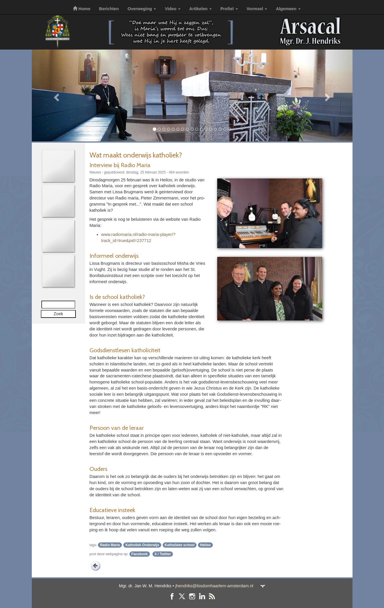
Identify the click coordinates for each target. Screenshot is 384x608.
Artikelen (200, 8)
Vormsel (257, 8)
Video (172, 8)
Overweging (141, 8)
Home (81, 8)
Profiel (229, 8)
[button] (56, 95)
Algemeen (288, 8)
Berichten (109, 8)
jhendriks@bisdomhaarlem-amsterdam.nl (214, 586)
